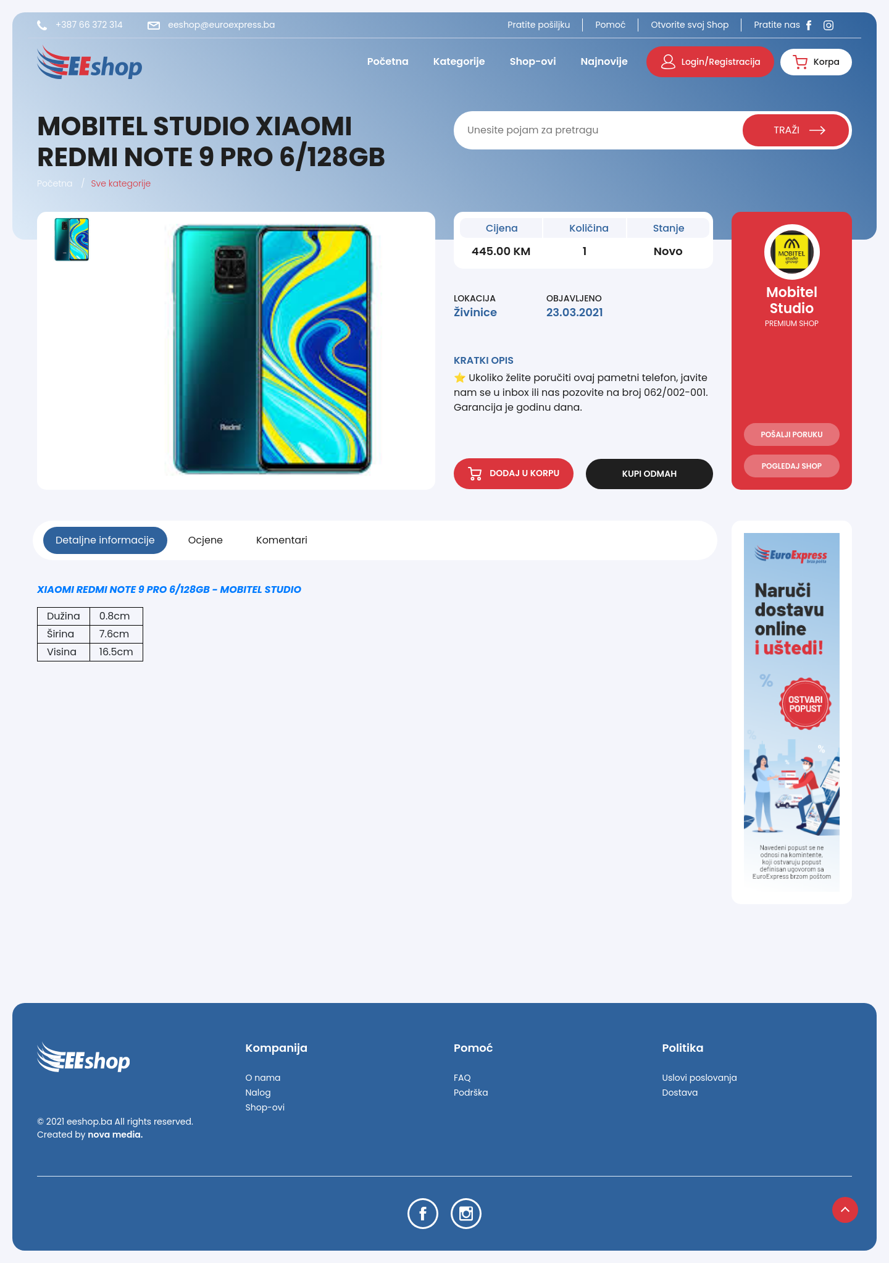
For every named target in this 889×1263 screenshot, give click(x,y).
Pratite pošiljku (538, 25)
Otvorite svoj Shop (689, 25)
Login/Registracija (711, 61)
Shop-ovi (533, 61)
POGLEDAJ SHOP (792, 466)
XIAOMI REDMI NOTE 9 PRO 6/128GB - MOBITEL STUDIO (169, 589)
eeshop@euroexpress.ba (211, 25)
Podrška (471, 1092)
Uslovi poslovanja (700, 1078)
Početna (388, 61)
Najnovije (604, 61)
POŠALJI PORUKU (791, 434)
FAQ (462, 1078)
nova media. (115, 1134)
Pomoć (610, 25)
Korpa (816, 62)
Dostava (680, 1092)
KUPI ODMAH (649, 474)
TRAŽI (799, 130)
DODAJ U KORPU (513, 473)
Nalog (258, 1092)
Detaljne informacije (105, 540)
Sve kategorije (121, 183)
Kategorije (459, 61)
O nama (263, 1078)
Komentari (281, 540)
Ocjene (205, 540)
